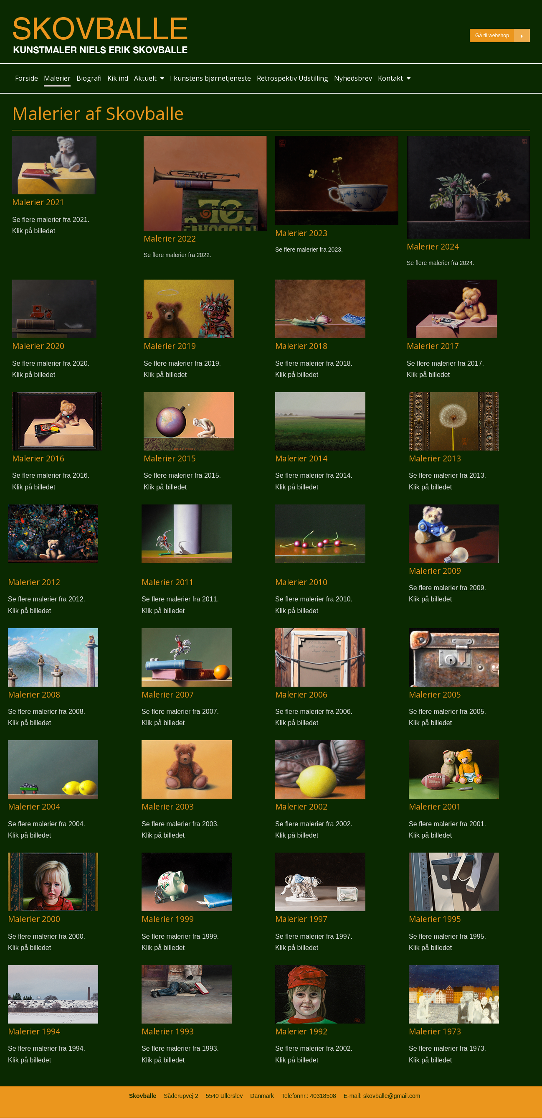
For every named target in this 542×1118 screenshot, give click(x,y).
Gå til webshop (502, 35)
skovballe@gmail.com (391, 1096)
